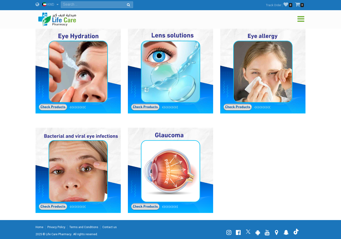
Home (39, 227)
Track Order (273, 5)
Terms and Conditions (83, 227)
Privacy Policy (56, 227)
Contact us (109, 227)
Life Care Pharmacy (59, 234)
